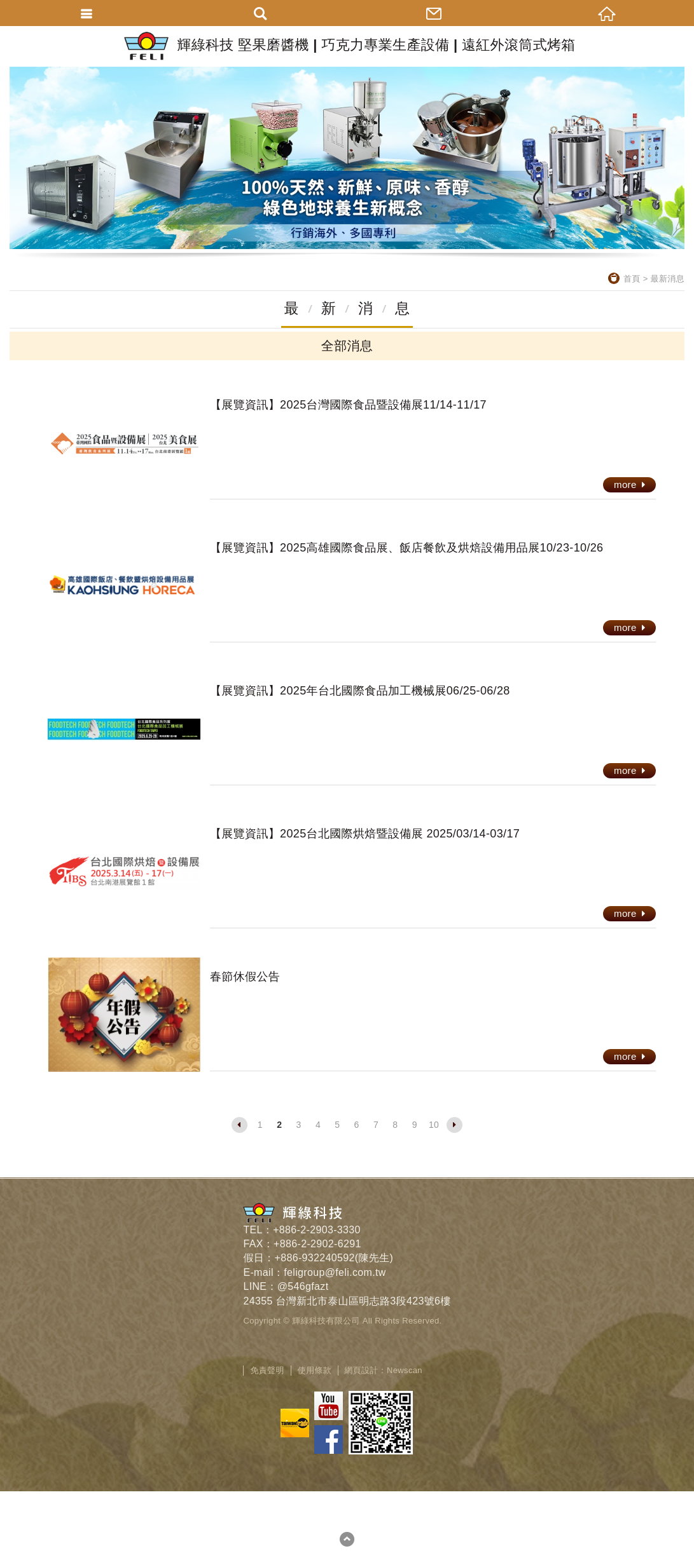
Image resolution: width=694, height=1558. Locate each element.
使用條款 (314, 1370)
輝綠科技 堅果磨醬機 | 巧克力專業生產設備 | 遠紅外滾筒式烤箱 (346, 46)
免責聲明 (267, 1370)
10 (434, 1125)
